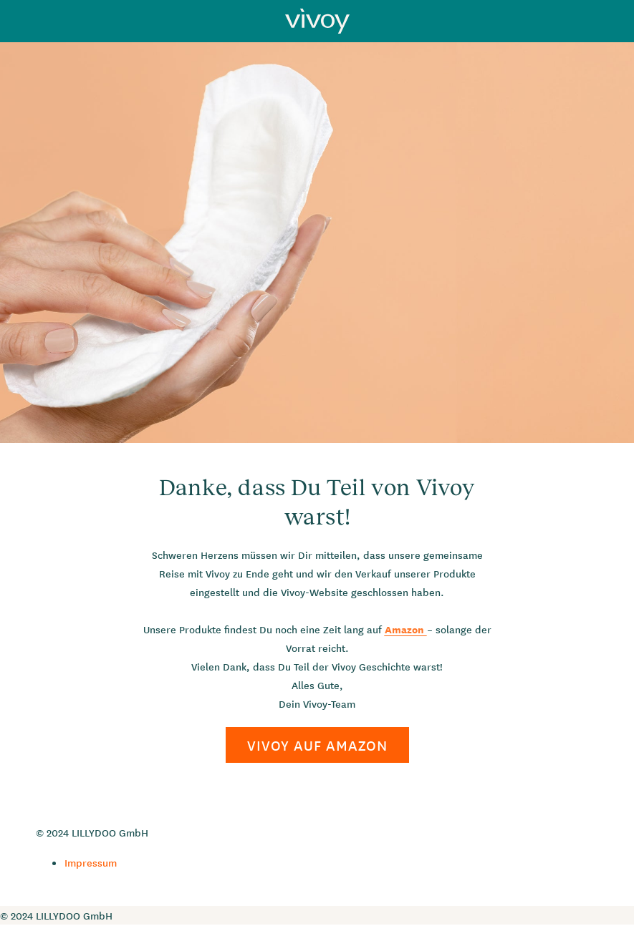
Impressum (90, 862)
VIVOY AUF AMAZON (317, 745)
